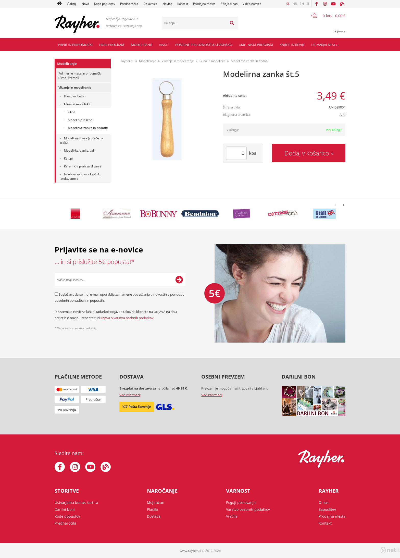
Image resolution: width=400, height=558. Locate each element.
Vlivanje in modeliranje (74, 87)
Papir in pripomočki (75, 44)
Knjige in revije (292, 44)
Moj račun (155, 502)
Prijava (339, 31)
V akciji (72, 4)
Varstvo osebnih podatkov (248, 509)
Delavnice (150, 4)
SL (288, 4)
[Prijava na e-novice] (179, 279)
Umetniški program (256, 44)
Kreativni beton (74, 96)
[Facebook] (316, 3)
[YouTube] (333, 3)
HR (295, 4)
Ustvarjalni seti (325, 44)
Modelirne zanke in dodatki (88, 128)
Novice (167, 4)
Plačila (152, 509)
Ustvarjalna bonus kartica (76, 502)
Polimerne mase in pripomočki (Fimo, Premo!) (80, 75)
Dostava (153, 516)
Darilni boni (65, 509)
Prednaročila (129, 4)
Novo (85, 4)
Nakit (164, 44)
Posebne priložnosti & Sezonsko (203, 44)
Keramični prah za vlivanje (82, 166)
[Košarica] (325, 15)
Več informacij (130, 395)
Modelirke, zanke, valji (79, 150)
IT (308, 4)
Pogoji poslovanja (241, 502)
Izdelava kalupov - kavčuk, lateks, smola (80, 176)
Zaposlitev (327, 509)
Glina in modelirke (77, 104)
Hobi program (111, 44)
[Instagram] (325, 3)
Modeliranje (142, 44)
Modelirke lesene (80, 120)
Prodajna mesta (204, 4)
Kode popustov (104, 4)
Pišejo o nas (229, 4)
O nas (324, 502)
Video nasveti (252, 4)
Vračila (232, 516)
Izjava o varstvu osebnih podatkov (127, 318)
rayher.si (127, 61)
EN (302, 4)
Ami (342, 114)
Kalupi (68, 158)
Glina (71, 112)
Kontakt (182, 4)
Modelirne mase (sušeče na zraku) (81, 140)
